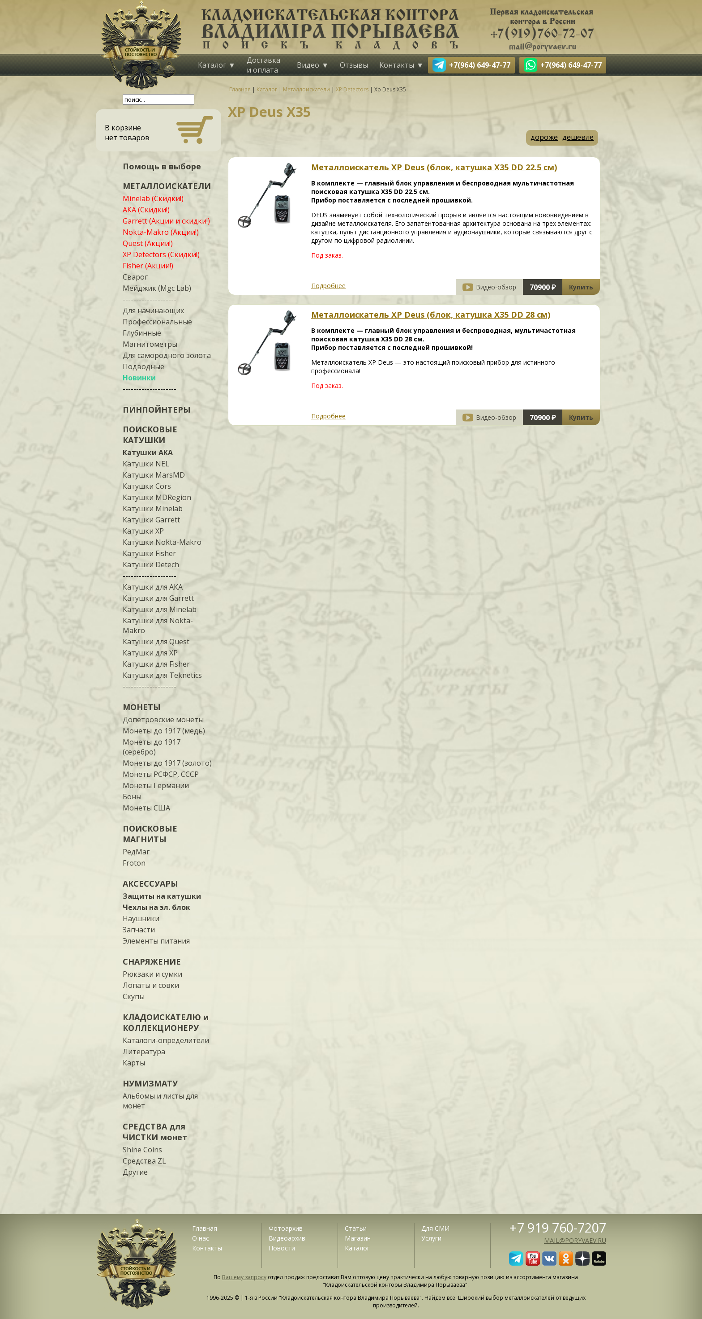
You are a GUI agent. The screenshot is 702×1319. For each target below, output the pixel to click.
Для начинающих (153, 310)
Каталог (212, 65)
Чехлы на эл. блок (156, 907)
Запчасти (139, 930)
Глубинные (142, 333)
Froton (134, 863)
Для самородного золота (167, 355)
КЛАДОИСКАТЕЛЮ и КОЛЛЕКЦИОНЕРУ (166, 1022)
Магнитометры (150, 344)
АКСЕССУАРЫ (150, 883)
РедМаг (136, 852)
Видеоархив (287, 1238)
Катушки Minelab (153, 508)
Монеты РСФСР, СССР (161, 774)
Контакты (396, 65)
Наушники (141, 918)
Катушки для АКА (153, 587)
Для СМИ (435, 1228)
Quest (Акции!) (148, 243)
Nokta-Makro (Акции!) (161, 232)
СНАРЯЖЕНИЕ (152, 961)
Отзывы (354, 65)
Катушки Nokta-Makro (162, 542)
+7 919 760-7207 (557, 1227)
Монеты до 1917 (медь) (164, 731)
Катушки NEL (146, 464)
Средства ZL (144, 1161)
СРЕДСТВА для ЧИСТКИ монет (155, 1131)
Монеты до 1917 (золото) (167, 763)
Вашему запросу (244, 1277)
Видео (308, 65)
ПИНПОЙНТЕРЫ (157, 409)
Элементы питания (156, 941)
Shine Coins (142, 1150)
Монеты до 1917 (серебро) (151, 747)
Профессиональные (157, 322)
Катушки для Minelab (160, 609)
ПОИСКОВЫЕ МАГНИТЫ (150, 834)
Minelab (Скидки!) (153, 198)
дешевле (578, 137)
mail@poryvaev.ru (575, 1240)
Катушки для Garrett (158, 598)
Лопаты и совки (151, 985)
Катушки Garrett (151, 520)
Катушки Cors (147, 486)
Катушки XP (143, 531)
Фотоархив (286, 1228)
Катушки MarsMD (154, 475)
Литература (144, 1051)
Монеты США (146, 808)
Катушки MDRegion (157, 497)
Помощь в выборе (162, 166)
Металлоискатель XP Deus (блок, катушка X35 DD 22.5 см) (434, 167)
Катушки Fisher (149, 553)
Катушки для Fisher (156, 664)
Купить (581, 287)
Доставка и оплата (263, 65)
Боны (132, 797)
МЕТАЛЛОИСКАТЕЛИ (167, 186)
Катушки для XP (150, 653)
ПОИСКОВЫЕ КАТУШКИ (150, 434)
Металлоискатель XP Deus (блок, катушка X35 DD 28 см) (430, 314)
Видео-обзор (496, 287)
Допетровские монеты (163, 719)
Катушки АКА (148, 452)
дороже (544, 137)
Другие (135, 1172)
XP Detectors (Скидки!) (161, 254)
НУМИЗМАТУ (150, 1083)
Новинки (139, 378)
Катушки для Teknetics (162, 675)
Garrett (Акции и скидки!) (166, 221)
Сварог (135, 277)
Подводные (143, 366)
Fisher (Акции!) (148, 266)
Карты (134, 1063)
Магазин (358, 1238)
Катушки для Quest (156, 642)
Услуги (431, 1238)
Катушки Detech (151, 564)
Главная (204, 1228)
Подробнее (328, 285)
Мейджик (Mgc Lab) (157, 288)
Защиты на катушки (162, 896)
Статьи (356, 1228)
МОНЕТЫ (142, 707)
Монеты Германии (156, 785)
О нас (200, 1238)
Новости (282, 1248)
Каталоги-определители (166, 1040)
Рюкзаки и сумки (152, 974)
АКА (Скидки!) (146, 210)
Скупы (134, 996)
